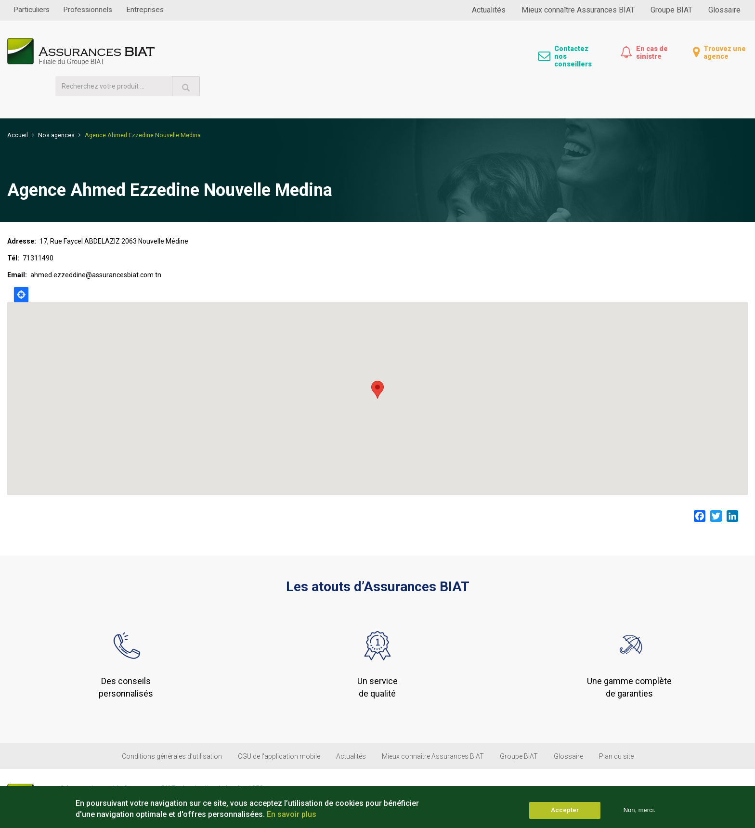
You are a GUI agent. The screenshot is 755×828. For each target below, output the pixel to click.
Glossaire (724, 9)
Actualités (489, 9)
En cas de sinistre (652, 52)
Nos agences (56, 102)
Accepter (565, 810)
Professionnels (95, 9)
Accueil (17, 102)
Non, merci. (639, 810)
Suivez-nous (697, 765)
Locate (21, 261)
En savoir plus (291, 814)
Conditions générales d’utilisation (172, 724)
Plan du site (616, 724)
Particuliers (33, 9)
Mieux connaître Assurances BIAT (578, 9)
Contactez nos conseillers (573, 56)
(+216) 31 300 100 (101, 780)
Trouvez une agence (724, 52)
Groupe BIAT (671, 9)
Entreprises (156, 9)
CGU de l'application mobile (279, 724)
